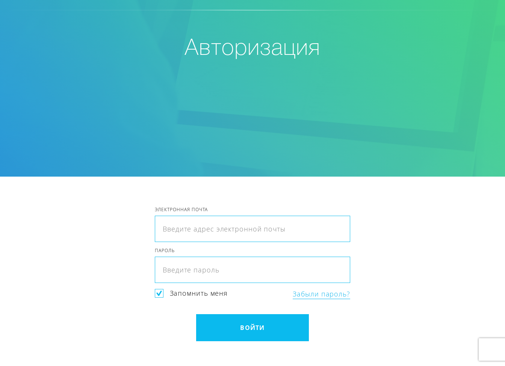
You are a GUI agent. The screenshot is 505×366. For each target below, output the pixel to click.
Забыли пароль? (321, 294)
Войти (252, 328)
